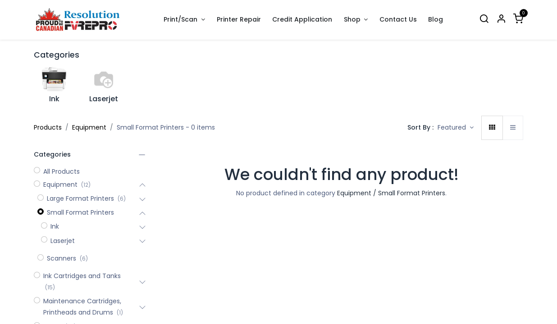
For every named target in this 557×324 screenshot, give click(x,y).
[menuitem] (239, 19)
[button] (455, 128)
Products (48, 127)
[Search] (484, 20)
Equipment (89, 127)
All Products (61, 171)
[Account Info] (501, 20)
